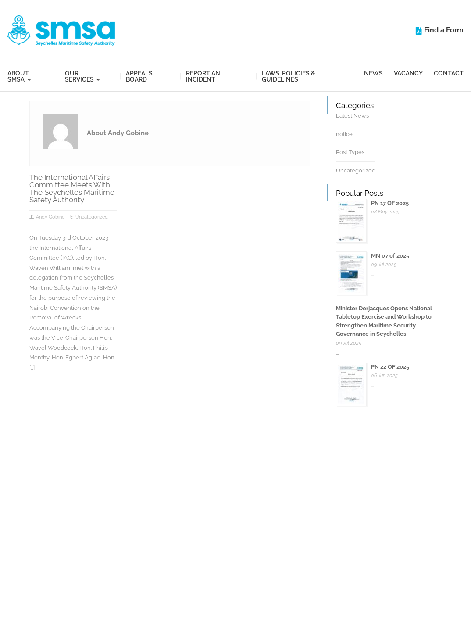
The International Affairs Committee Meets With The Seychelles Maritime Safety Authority (71, 188)
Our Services (79, 76)
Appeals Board (139, 76)
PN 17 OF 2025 (390, 203)
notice (344, 134)
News (373, 73)
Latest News (352, 115)
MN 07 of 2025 (390, 255)
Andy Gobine (50, 217)
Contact (449, 73)
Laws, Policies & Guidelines (288, 76)
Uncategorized (91, 217)
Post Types (350, 152)
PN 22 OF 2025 (390, 366)
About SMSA (18, 76)
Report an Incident (203, 76)
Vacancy (408, 73)
